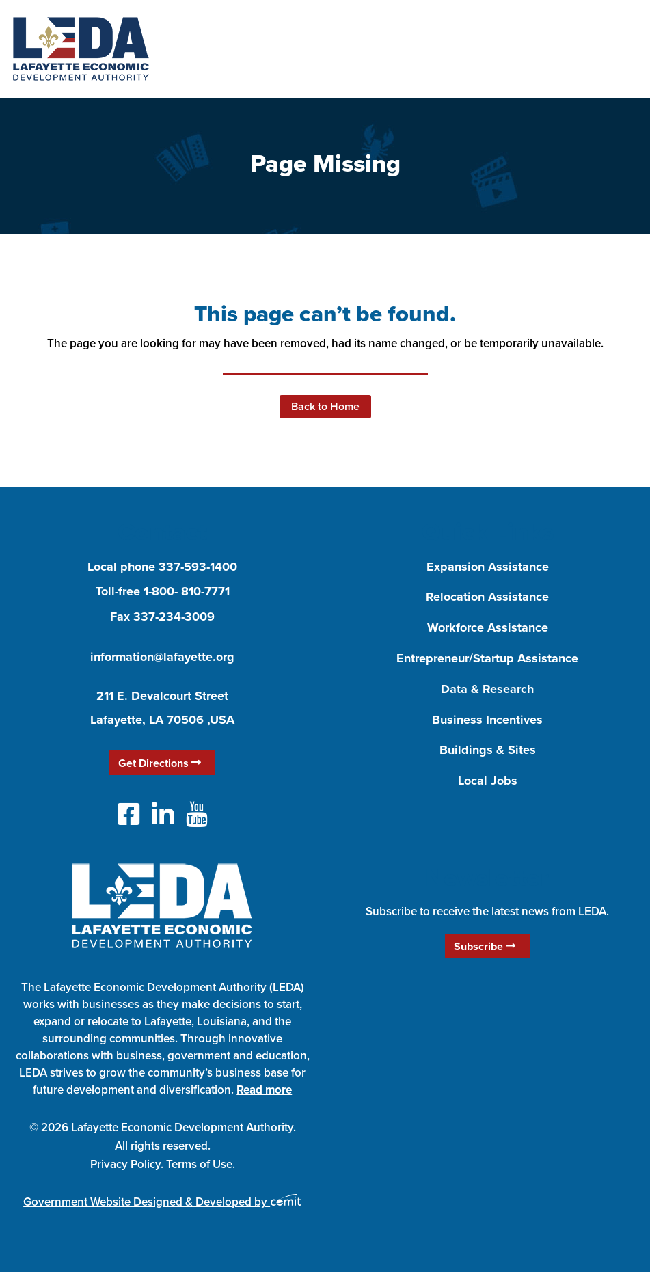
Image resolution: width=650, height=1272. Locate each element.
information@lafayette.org (162, 657)
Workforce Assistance (487, 627)
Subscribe (484, 946)
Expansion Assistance (487, 567)
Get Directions (159, 763)
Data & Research (487, 689)
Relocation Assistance (487, 597)
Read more (264, 1089)
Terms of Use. (200, 1164)
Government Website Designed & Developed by (162, 1201)
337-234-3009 (174, 616)
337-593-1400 (198, 567)
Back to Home (325, 406)
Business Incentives (487, 720)
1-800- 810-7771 (187, 591)
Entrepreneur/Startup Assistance (487, 658)
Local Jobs (487, 780)
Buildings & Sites (487, 750)
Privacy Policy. (126, 1164)
